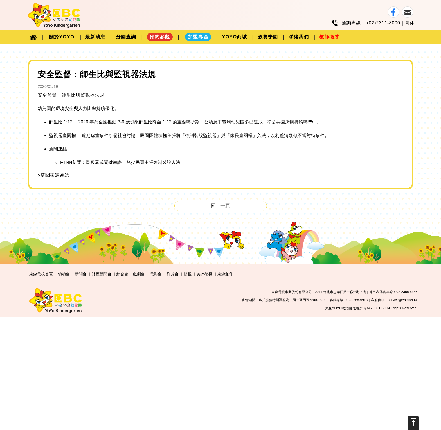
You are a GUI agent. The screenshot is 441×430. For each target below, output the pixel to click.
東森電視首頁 (41, 387)
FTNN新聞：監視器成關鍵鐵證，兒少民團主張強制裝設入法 (120, 275)
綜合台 (122, 387)
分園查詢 (126, 37)
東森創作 (225, 387)
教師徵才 (329, 37)
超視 (188, 387)
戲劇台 (139, 387)
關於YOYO (62, 37)
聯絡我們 (299, 37)
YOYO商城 (234, 37)
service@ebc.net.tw (402, 413)
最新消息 (95, 37)
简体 (410, 22)
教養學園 (268, 37)
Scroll (413, 423)
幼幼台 (64, 387)
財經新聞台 (101, 387)
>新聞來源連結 (53, 288)
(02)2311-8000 (383, 22)
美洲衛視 (204, 387)
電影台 (156, 387)
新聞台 (81, 387)
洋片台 (173, 387)
